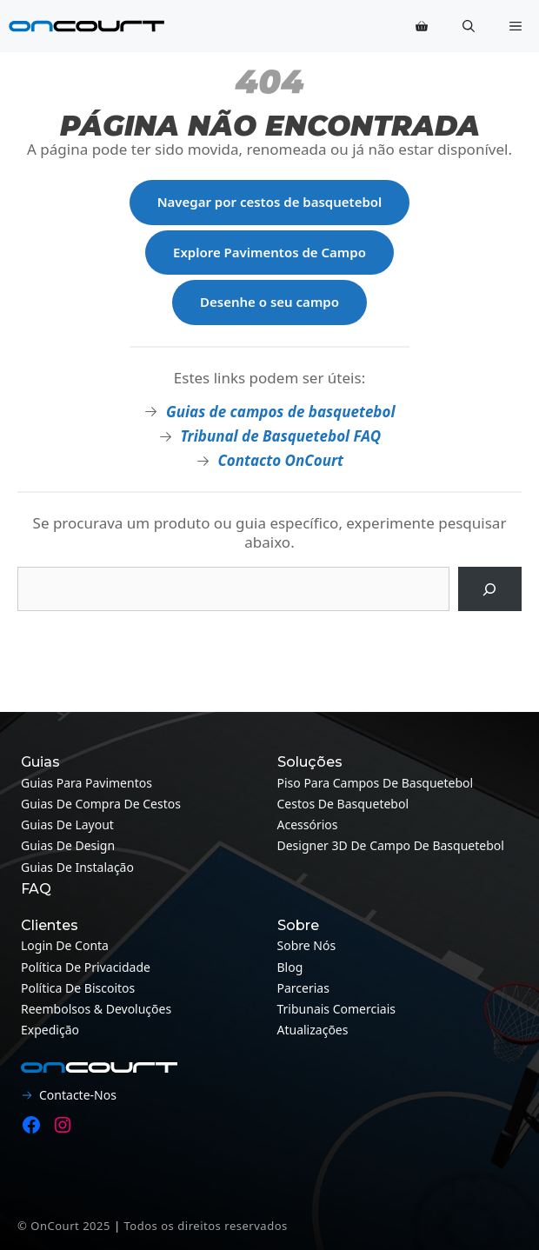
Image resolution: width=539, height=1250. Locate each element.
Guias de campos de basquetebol (281, 412)
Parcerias (303, 988)
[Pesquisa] (490, 589)
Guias (40, 762)
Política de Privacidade (85, 967)
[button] (468, 26)
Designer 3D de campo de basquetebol (390, 845)
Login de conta (65, 945)
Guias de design (68, 845)
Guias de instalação (77, 867)
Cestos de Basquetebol (343, 803)
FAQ (36, 889)
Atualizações (313, 1029)
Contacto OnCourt (280, 460)
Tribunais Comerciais (336, 1009)
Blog (290, 967)
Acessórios (307, 824)
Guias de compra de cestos (101, 803)
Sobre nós (306, 945)
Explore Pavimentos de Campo (269, 252)
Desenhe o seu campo (269, 301)
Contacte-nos (77, 1095)
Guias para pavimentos (86, 783)
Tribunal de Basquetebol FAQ (280, 436)
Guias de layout (67, 824)
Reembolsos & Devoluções (96, 1009)
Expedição (50, 1029)
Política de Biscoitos (78, 988)
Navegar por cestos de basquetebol (270, 201)
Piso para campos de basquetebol (375, 783)
